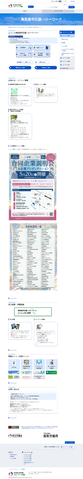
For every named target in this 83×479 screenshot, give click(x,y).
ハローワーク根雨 (66, 61)
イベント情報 (64, 46)
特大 (66, 1)
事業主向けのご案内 (20, 67)
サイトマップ (72, 4)
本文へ (65, 4)
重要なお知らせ (65, 39)
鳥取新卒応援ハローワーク (68, 68)
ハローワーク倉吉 (66, 58)
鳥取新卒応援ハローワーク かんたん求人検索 (29, 312)
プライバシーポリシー (14, 468)
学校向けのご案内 (46, 67)
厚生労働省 (73, 1)
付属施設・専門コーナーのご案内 (68, 54)
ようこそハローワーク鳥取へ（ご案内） (68, 50)
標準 (60, 1)
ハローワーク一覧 (67, 32)
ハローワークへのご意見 (68, 446)
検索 (72, 7)
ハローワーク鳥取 (66, 35)
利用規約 (23, 468)
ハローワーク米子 (66, 65)
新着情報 (63, 42)
